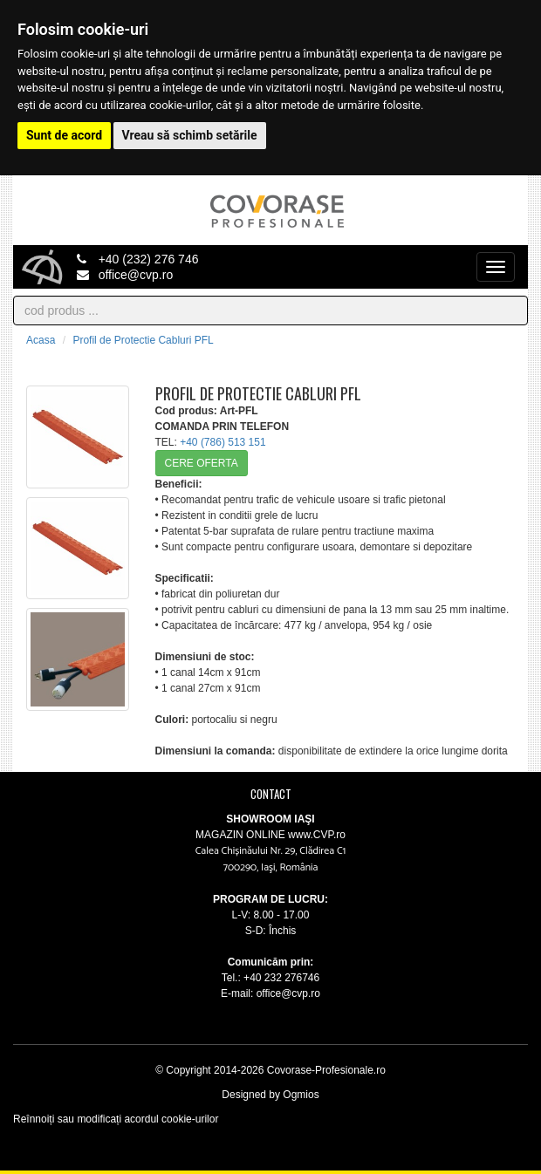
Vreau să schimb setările (189, 135)
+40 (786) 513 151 (222, 442)
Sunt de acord (64, 135)
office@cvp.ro (125, 275)
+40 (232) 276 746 (138, 259)
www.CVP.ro (315, 835)
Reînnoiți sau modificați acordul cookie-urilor (115, 1119)
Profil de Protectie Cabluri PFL (142, 340)
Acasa (40, 340)
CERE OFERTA (201, 463)
